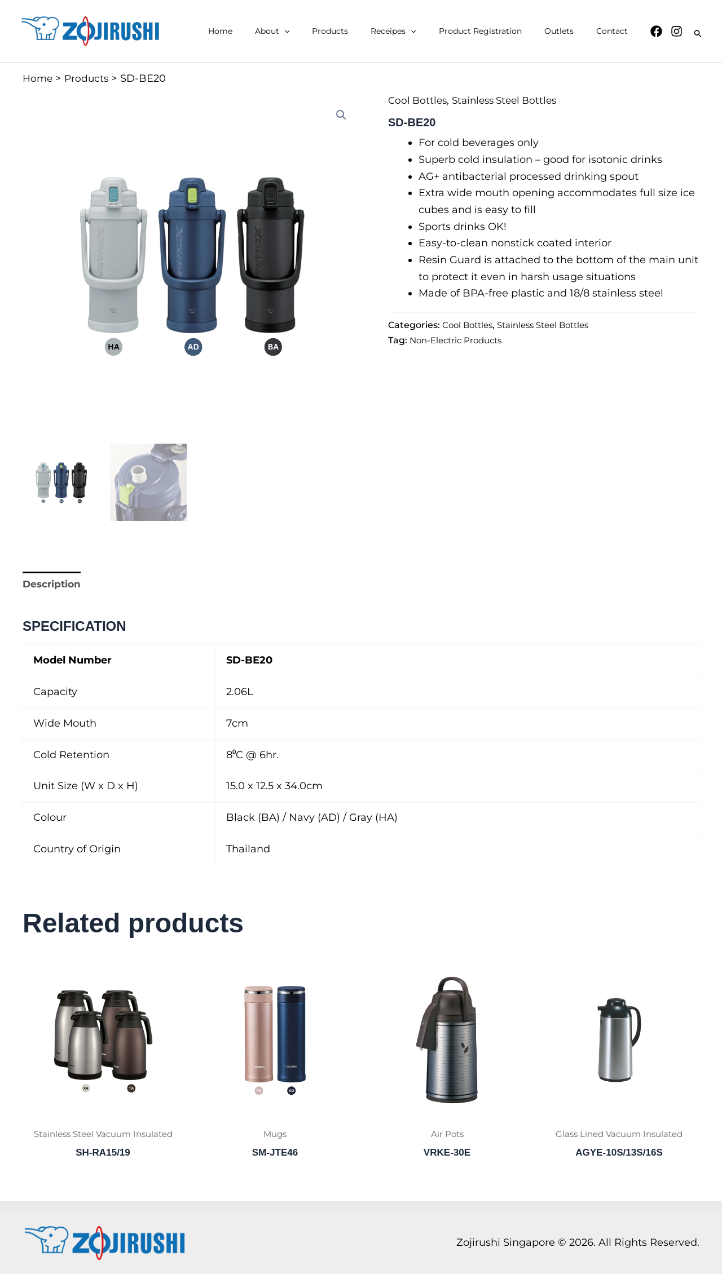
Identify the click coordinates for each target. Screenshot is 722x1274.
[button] (321, 31)
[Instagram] (677, 31)
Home (264, 31)
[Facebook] (656, 31)
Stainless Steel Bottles (511, 100)
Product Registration (497, 31)
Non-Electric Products (459, 340)
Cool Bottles (419, 100)
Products (360, 31)
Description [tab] (53, 584)
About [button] (309, 31)
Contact (615, 31)
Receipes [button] (416, 31)
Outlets (569, 31)
